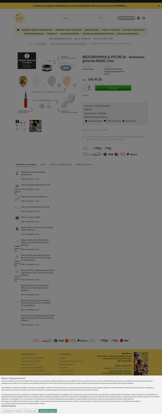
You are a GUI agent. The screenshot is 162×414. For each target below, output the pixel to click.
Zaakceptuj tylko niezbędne (12, 411)
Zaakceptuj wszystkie (47, 411)
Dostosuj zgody (31, 411)
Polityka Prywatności (8, 406)
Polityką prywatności (133, 401)
